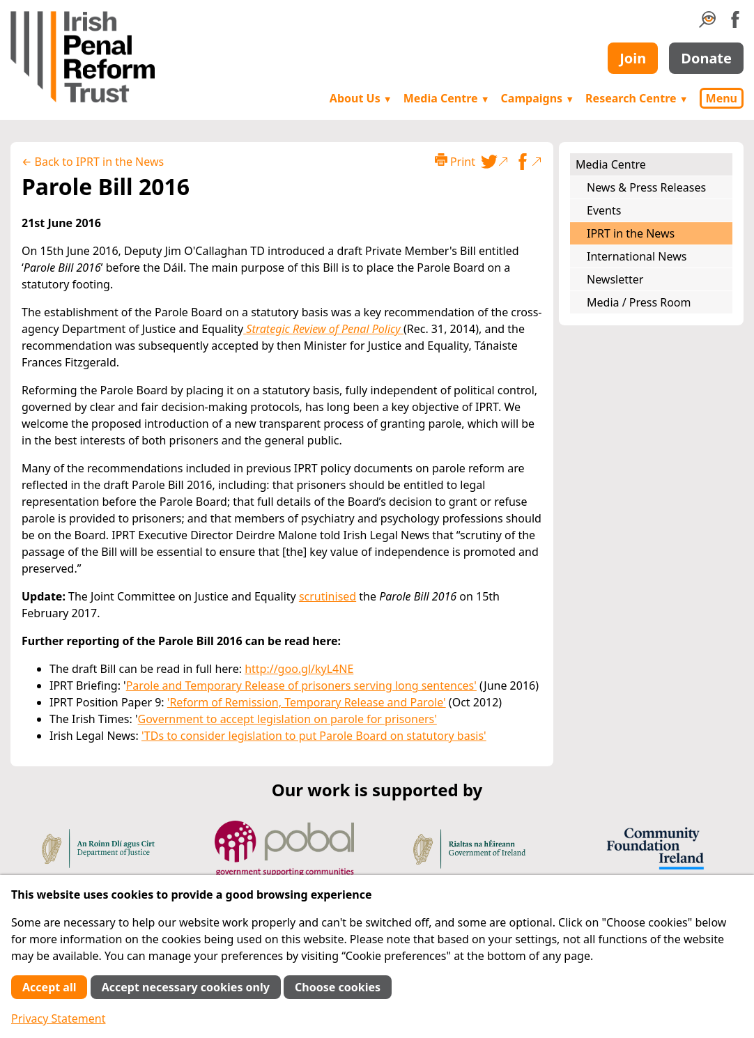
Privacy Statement (58, 1018)
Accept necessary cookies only (186, 987)
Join (633, 58)
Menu (721, 98)
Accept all (49, 987)
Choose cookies (337, 987)
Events (604, 210)
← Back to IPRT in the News (93, 161)
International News (636, 256)
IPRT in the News (631, 233)
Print (455, 161)
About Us (361, 98)
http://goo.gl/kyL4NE (299, 668)
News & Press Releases (646, 187)
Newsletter (615, 279)
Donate (706, 58)
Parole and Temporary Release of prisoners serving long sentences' (301, 685)
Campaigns (538, 98)
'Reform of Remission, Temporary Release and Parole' (306, 702)
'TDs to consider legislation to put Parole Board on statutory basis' (313, 735)
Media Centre (446, 98)
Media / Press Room (639, 302)
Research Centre (636, 98)
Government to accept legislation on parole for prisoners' (287, 719)
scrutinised (327, 596)
